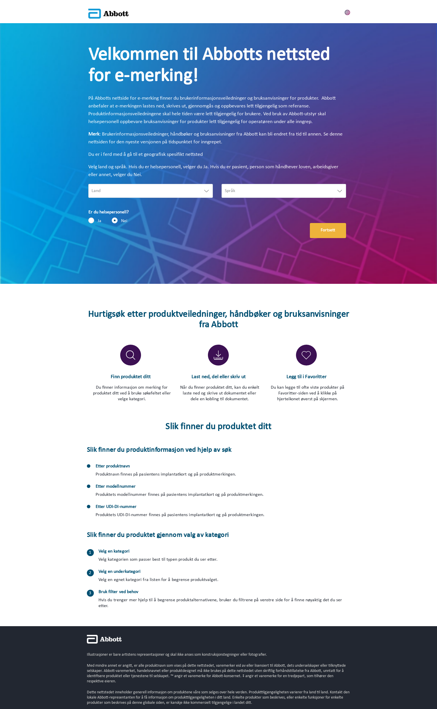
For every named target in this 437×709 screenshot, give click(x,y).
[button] (347, 11)
